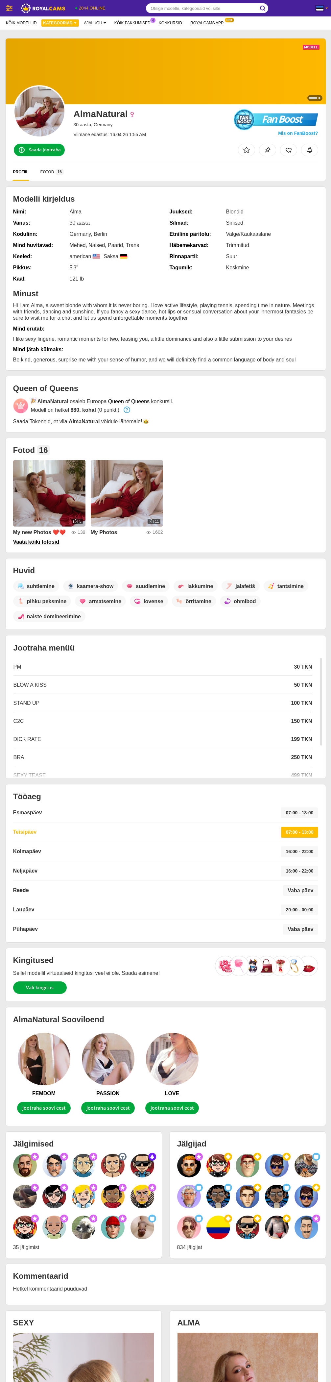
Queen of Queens (129, 401)
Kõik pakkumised (134, 22)
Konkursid (170, 23)
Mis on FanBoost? (298, 133)
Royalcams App (208, 22)
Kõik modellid (21, 23)
